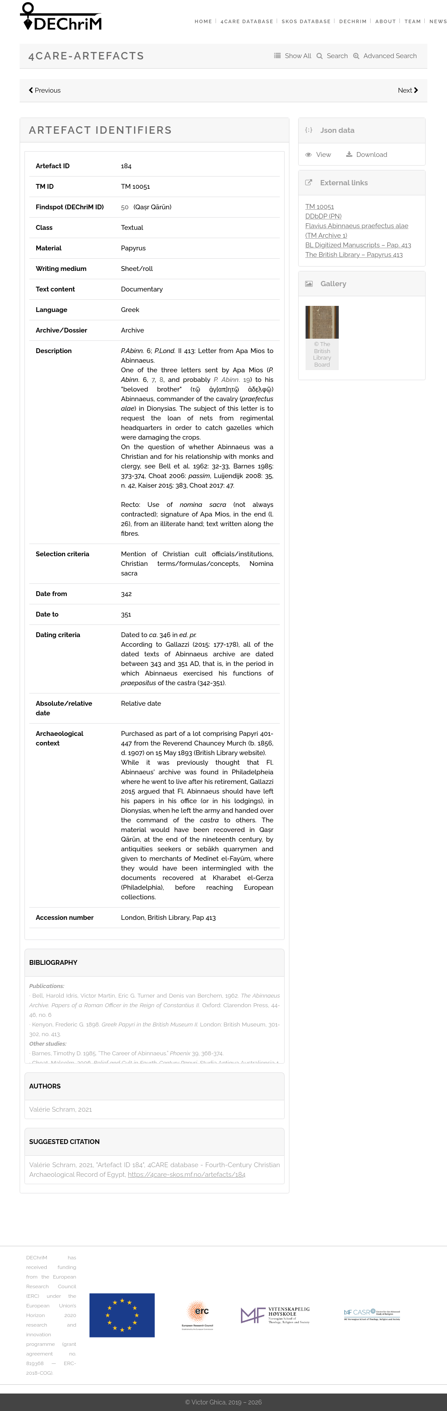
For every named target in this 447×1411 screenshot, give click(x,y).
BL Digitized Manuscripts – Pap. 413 (358, 245)
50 (124, 207)
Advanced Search (390, 56)
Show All (298, 56)
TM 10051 (319, 207)
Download (372, 155)
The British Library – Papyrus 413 (353, 255)
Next (408, 90)
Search (337, 56)
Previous (44, 90)
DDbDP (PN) (323, 216)
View (323, 155)
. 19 (231, 380)
